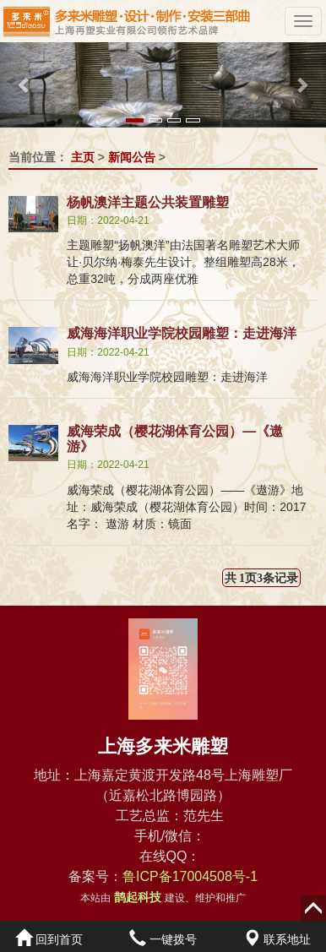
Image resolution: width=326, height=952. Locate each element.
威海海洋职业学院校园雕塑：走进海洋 (181, 333)
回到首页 (49, 939)
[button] (24, 85)
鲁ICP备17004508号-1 (190, 876)
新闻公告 (131, 157)
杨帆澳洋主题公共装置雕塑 (148, 202)
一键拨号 (163, 939)
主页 (83, 157)
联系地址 (277, 939)
